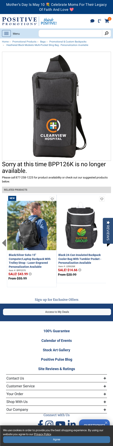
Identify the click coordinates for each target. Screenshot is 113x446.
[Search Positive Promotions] (70, 33)
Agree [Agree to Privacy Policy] (56, 439)
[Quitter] (106, 422)
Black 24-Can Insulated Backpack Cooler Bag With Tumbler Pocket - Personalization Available (79, 258)
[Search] (106, 33)
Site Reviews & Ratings (56, 369)
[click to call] (99, 21)
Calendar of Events (56, 340)
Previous (4, 243)
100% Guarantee (56, 331)
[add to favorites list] (52, 199)
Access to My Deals (57, 311)
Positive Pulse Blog (56, 359)
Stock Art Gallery (56, 350)
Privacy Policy (42, 434)
